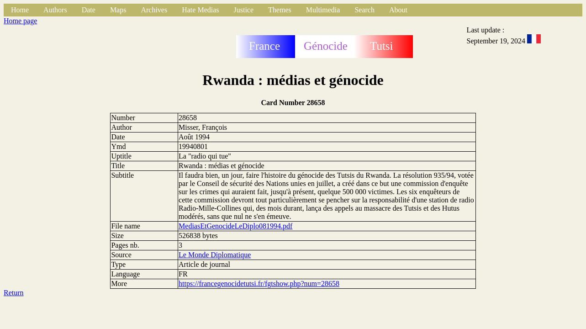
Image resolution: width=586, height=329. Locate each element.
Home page (20, 21)
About (398, 10)
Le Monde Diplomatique (215, 255)
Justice (244, 10)
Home (20, 10)
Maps (118, 10)
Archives (154, 10)
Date (88, 10)
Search (364, 10)
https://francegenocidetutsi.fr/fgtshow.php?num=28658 (259, 283)
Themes (279, 10)
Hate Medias (200, 10)
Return (14, 293)
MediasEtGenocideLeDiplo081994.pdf (235, 226)
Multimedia (323, 10)
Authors (55, 10)
